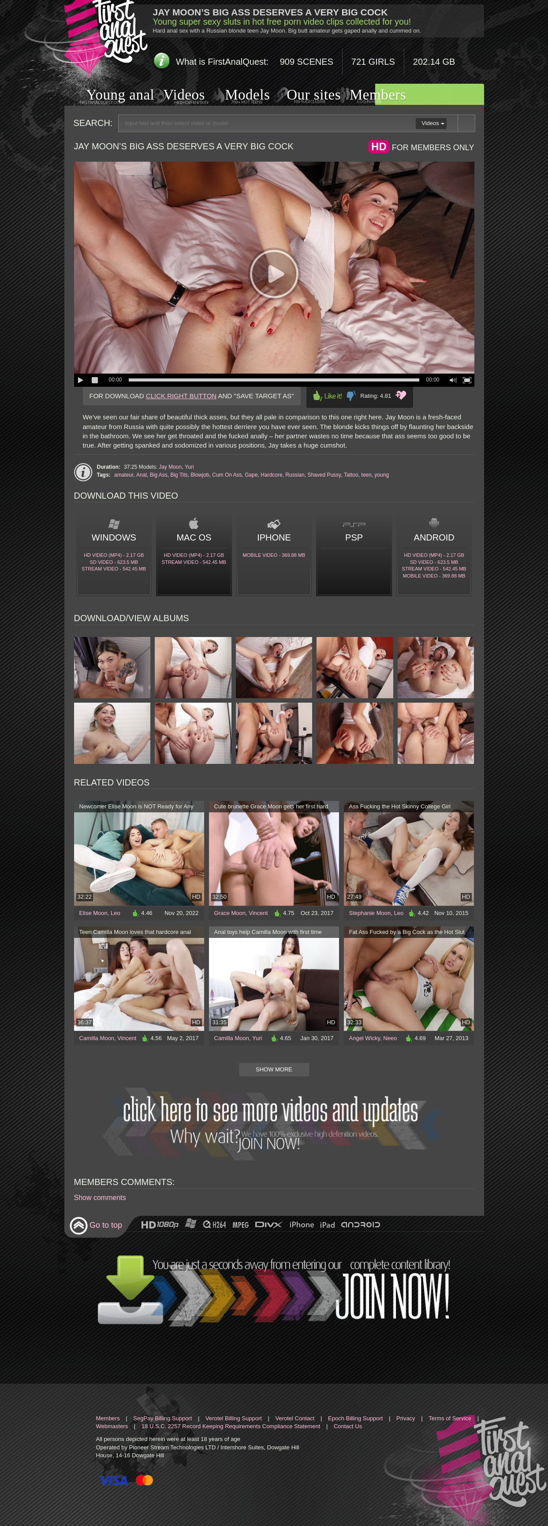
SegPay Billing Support (162, 1418)
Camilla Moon (96, 1038)
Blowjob (200, 475)
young (381, 475)
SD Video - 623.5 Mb (114, 562)
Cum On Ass (227, 475)
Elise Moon (93, 913)
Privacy (405, 1418)
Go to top (96, 1226)
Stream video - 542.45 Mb (114, 568)
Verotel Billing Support (233, 1418)
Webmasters (112, 1426)
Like (327, 396)
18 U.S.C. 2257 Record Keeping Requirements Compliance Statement (231, 1426)
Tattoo (351, 475)
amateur (123, 475)
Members (367, 95)
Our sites (303, 95)
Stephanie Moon (370, 913)
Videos (175, 95)
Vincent (258, 913)
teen (366, 475)
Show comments (100, 1197)
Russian (294, 475)
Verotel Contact (295, 1418)
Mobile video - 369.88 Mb (274, 555)
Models (237, 95)
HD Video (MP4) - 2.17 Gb (114, 555)
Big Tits (178, 475)
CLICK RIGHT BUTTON (181, 396)
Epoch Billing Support (355, 1418)
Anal (141, 475)
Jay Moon (170, 467)
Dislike (351, 396)
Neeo (390, 1038)
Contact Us (348, 1426)
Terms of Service (450, 1418)
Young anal (109, 95)
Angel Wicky (364, 1038)
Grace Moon (230, 913)
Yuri (189, 467)
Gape (251, 475)
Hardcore (271, 475)
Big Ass (159, 475)
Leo (115, 913)
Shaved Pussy (324, 475)
